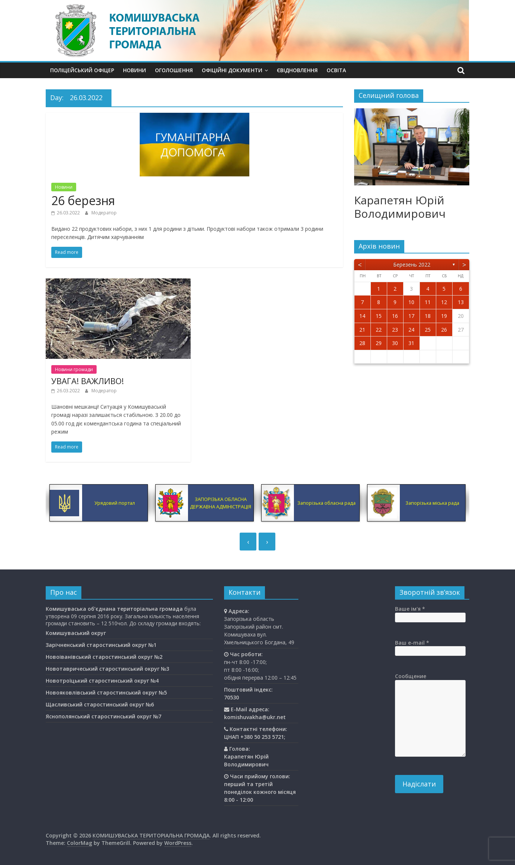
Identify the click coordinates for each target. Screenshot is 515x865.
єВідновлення (297, 70)
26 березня (83, 200)
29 (379, 343)
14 (362, 315)
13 (461, 302)
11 (428, 302)
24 (411, 329)
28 (362, 343)
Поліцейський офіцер (82, 70)
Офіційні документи (232, 70)
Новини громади (74, 369)
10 (411, 302)
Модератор (104, 213)
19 (444, 315)
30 (395, 343)
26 (444, 329)
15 (379, 315)
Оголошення (174, 70)
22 (379, 329)
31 (411, 343)
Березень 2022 (411, 264)
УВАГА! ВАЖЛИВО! (87, 380)
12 (444, 302)
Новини (134, 70)
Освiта (336, 70)
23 (395, 329)
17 (411, 315)
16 (395, 315)
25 (428, 329)
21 (362, 329)
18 (428, 315)
